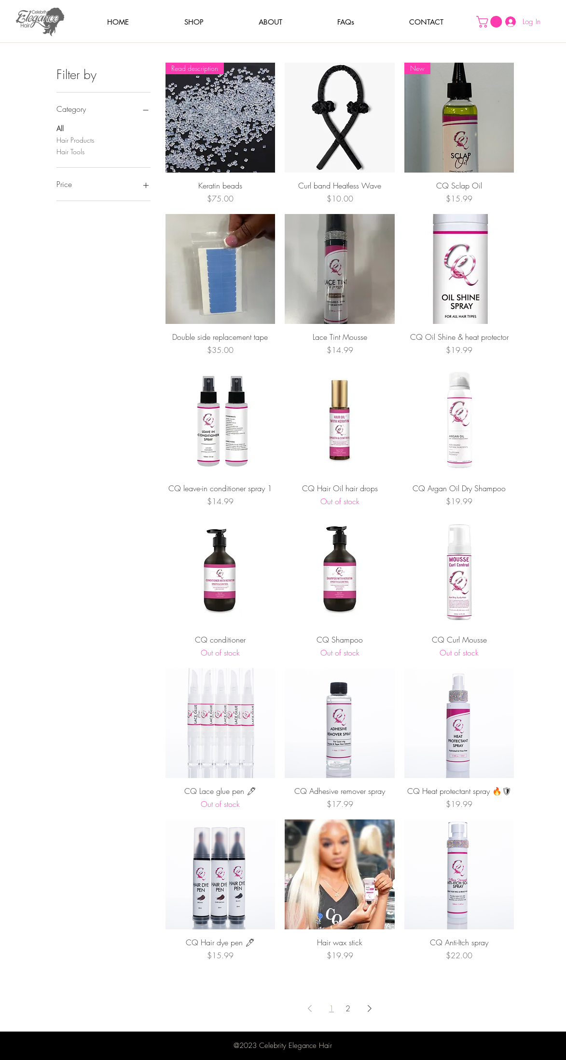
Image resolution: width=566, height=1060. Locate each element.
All (60, 128)
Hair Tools (70, 151)
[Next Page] (369, 1008)
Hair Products (75, 139)
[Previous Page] (310, 1008)
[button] (194, 22)
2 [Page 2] (347, 1008)
